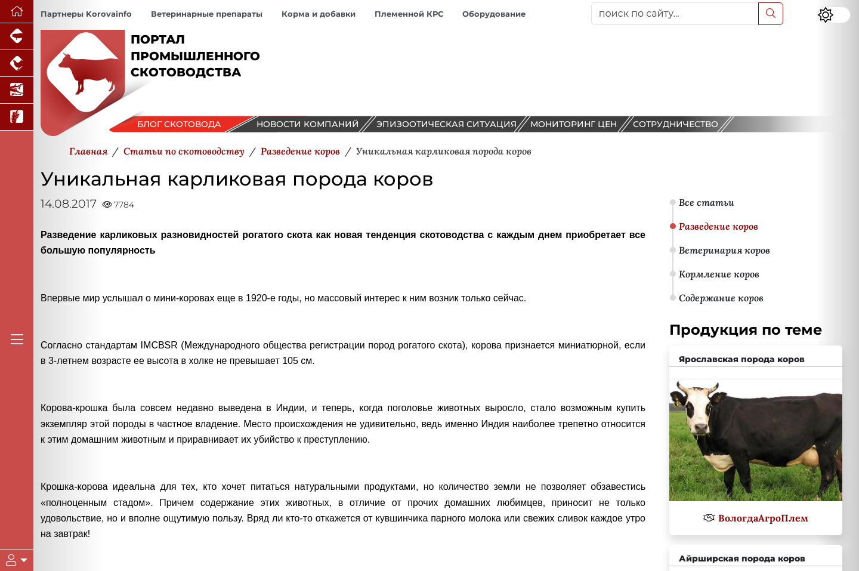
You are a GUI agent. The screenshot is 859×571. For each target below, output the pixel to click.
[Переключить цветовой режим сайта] (834, 15)
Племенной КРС (409, 14)
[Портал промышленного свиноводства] (16, 36)
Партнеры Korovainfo (86, 14)
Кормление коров (719, 274)
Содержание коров (721, 298)
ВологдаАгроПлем (763, 518)
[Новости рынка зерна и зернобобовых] (16, 117)
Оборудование (494, 14)
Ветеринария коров (724, 250)
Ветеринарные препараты (206, 14)
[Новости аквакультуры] (16, 90)
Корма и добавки (319, 14)
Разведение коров (718, 226)
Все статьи (706, 202)
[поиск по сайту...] (675, 13)
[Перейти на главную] (16, 11)
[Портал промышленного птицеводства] (16, 63)
